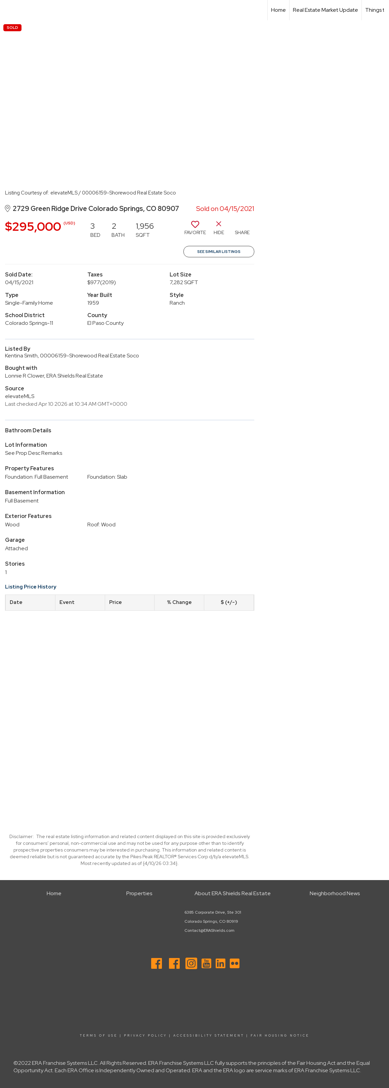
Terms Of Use (99, 1036)
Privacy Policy (145, 1036)
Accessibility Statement (208, 1036)
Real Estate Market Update (325, 9)
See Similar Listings (219, 251)
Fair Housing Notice (280, 1036)
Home (278, 9)
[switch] (195, 230)
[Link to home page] (8, 10)
